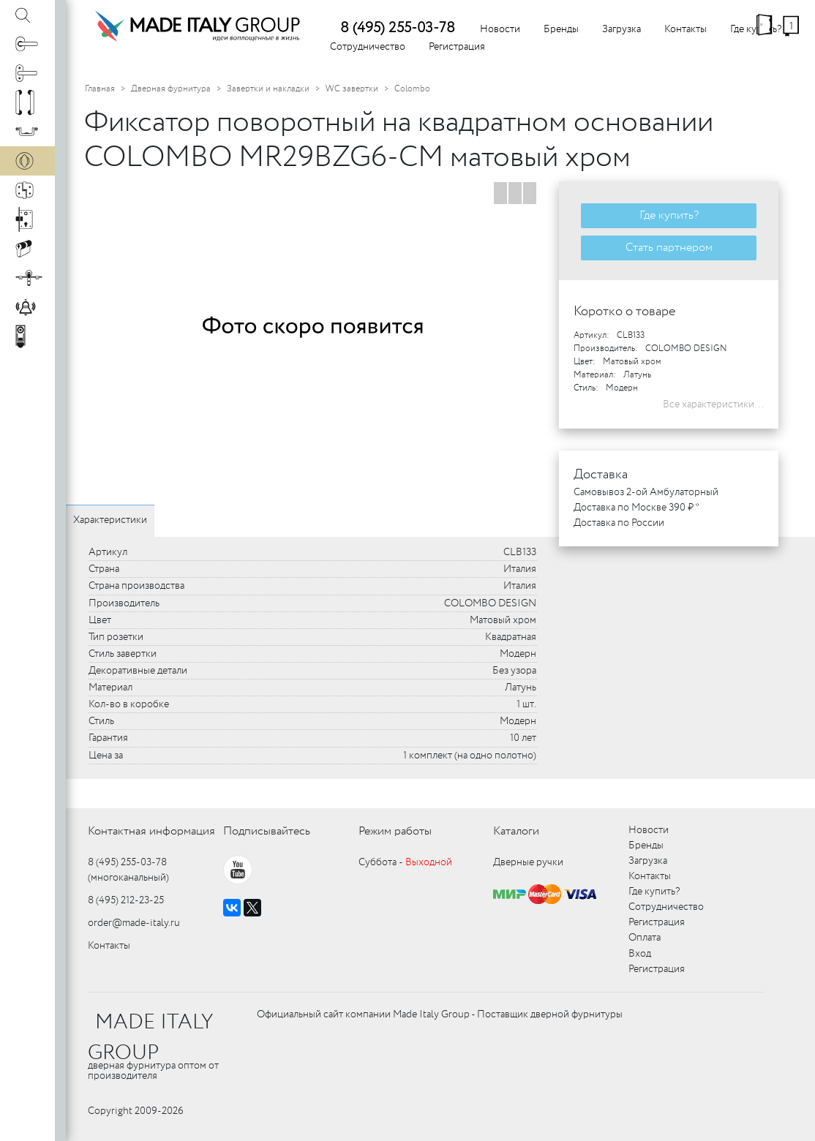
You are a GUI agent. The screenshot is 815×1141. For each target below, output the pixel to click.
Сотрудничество (367, 46)
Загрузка (621, 29)
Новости (500, 29)
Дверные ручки (528, 862)
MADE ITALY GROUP (150, 1038)
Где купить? (669, 215)
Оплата (644, 937)
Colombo (412, 89)
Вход (639, 953)
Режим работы (395, 831)
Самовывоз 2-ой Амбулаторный (646, 492)
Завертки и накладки (268, 89)
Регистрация (457, 46)
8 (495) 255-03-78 (397, 28)
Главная (100, 89)
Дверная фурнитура (171, 89)
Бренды (561, 29)
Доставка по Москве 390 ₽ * (636, 507)
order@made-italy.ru (134, 923)
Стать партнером (669, 247)
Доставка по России (619, 523)
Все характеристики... (713, 404)
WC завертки (352, 89)
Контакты (685, 29)
